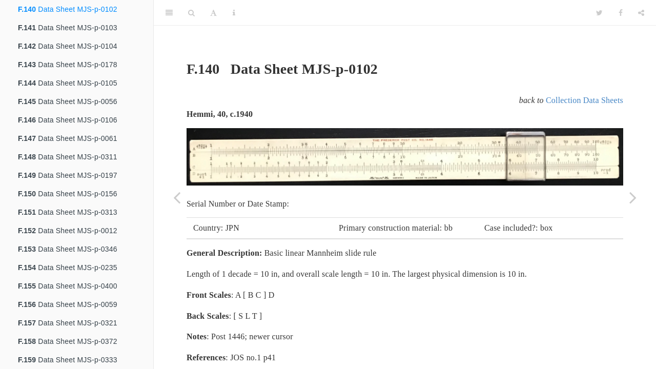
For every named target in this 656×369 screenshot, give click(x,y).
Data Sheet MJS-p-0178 (67, 64)
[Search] (191, 13)
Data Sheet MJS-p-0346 (67, 249)
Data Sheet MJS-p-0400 (67, 286)
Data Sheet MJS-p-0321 (67, 323)
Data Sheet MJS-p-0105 (67, 83)
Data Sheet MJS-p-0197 (67, 175)
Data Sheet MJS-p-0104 (67, 46)
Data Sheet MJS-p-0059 (67, 304)
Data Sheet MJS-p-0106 (67, 120)
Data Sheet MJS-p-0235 (67, 267)
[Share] (641, 13)
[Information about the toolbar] (234, 13)
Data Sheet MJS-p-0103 (67, 28)
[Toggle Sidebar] (169, 13)
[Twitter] (599, 13)
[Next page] (633, 197)
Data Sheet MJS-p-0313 (67, 212)
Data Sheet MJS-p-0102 (67, 9)
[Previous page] (177, 197)
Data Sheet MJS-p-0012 (67, 231)
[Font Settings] (213, 13)
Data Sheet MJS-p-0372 (67, 341)
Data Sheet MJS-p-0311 (67, 157)
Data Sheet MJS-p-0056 (67, 101)
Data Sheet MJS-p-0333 (67, 360)
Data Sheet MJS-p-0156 (67, 194)
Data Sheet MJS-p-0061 (67, 138)
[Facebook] (620, 13)
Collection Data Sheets (584, 100)
